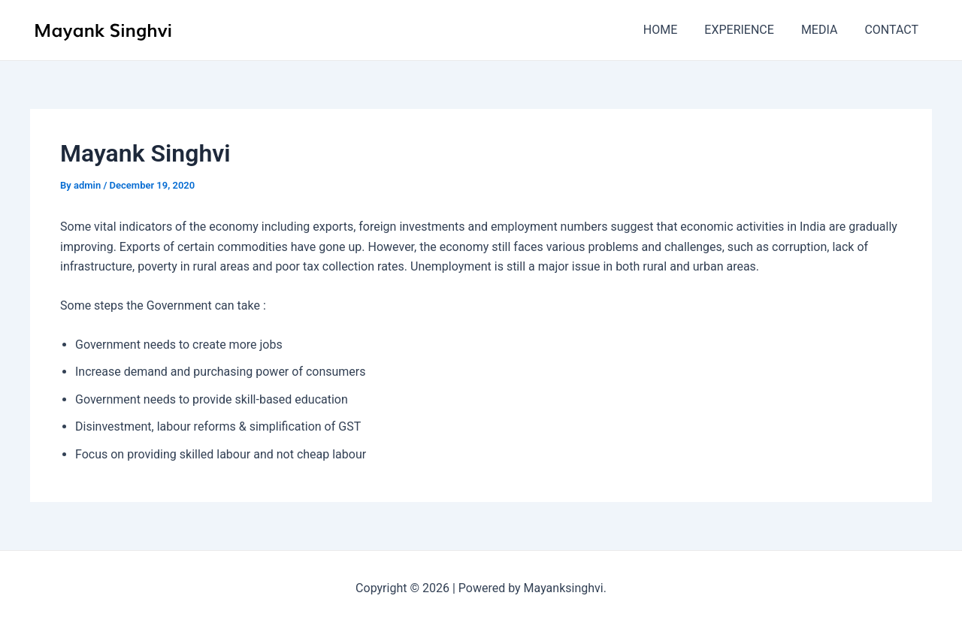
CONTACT (893, 30)
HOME (671, 30)
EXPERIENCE (747, 30)
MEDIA (824, 30)
